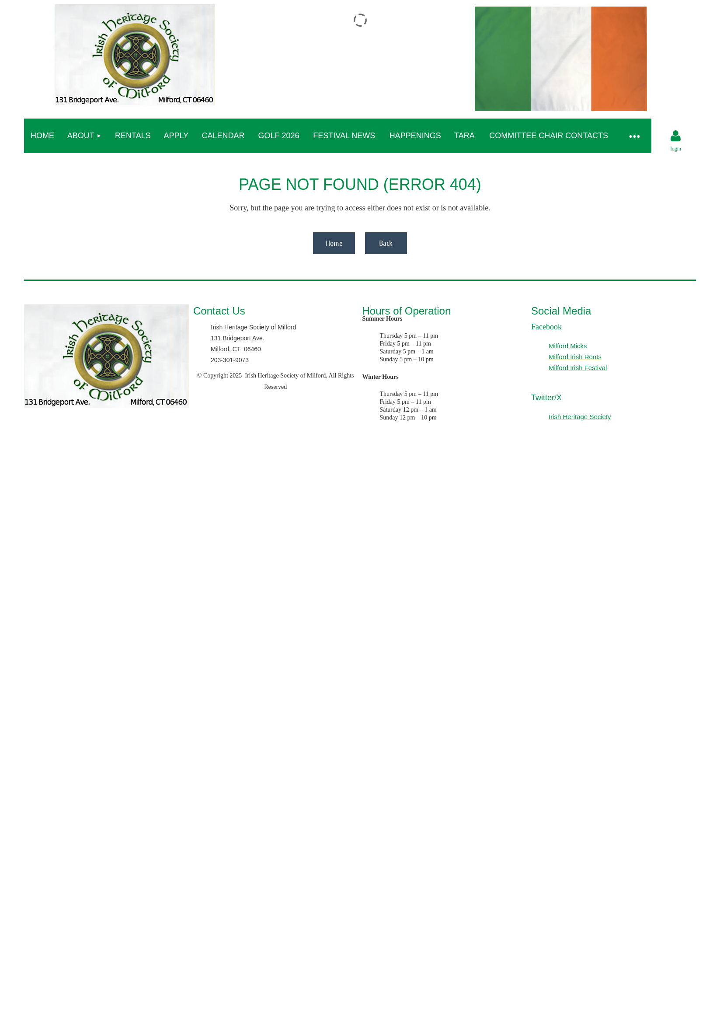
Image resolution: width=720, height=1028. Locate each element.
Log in (676, 136)
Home (334, 243)
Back (386, 243)
